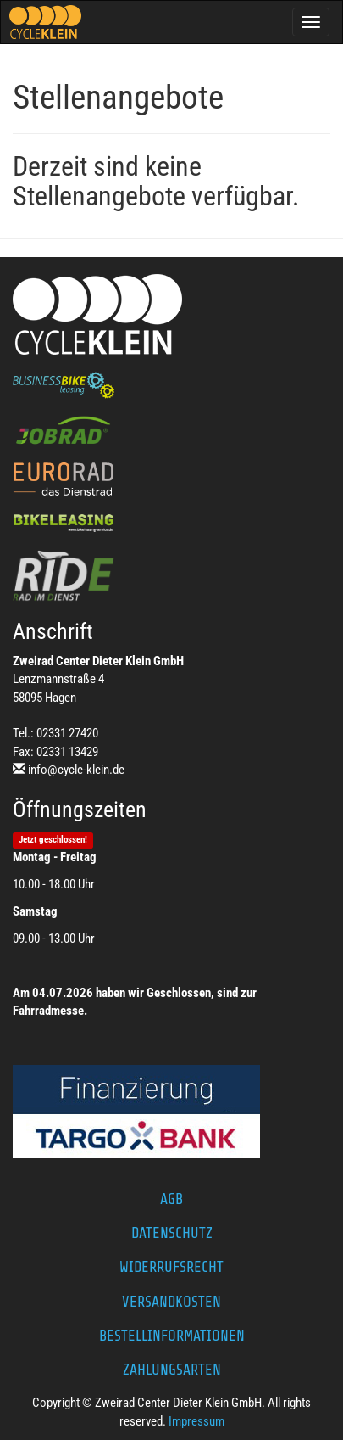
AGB (171, 1199)
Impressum (196, 1421)
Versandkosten (171, 1301)
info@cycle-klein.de (76, 769)
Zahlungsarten (172, 1369)
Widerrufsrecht (171, 1266)
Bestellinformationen (172, 1335)
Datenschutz (172, 1232)
